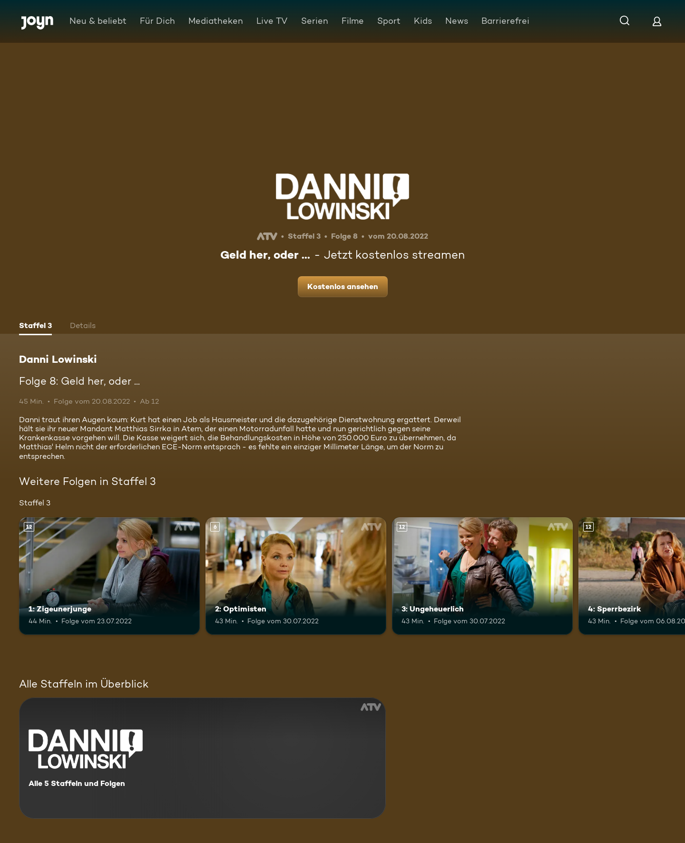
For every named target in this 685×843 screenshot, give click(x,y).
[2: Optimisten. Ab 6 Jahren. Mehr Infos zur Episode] (296, 576)
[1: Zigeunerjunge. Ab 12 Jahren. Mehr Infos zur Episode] (109, 576)
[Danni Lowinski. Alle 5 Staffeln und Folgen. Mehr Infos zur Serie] (202, 758)
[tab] (35, 326)
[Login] (657, 21)
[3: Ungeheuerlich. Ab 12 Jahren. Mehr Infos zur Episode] (482, 576)
